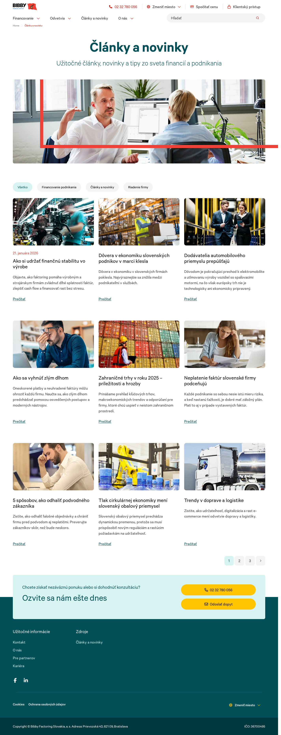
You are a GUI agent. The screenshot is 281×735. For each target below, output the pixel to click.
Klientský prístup (244, 6)
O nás (17, 650)
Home (16, 25)
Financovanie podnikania (59, 187)
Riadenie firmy (138, 187)
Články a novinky (94, 18)
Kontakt (19, 642)
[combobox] (216, 17)
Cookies (18, 704)
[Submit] (257, 18)
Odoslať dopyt (218, 604)
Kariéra (18, 665)
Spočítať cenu (204, 6)
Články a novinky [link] (33, 25)
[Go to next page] (260, 560)
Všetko (23, 187)
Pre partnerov (24, 658)
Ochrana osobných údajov (47, 704)
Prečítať (19, 299)
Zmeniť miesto (164, 6)
